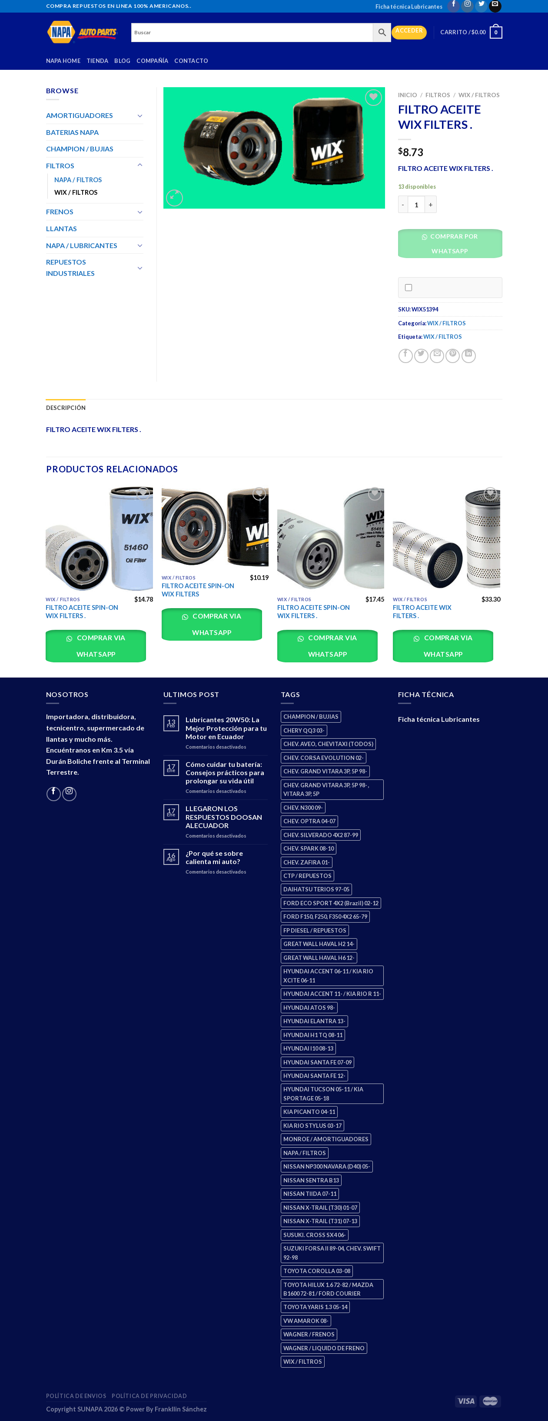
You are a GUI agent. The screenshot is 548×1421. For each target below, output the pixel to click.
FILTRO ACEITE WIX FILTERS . (422, 611)
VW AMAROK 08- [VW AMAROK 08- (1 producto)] (306, 1320)
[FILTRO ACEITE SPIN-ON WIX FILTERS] (215, 527)
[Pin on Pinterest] (452, 356)
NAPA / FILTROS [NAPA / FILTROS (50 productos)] (304, 1152)
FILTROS (437, 95)
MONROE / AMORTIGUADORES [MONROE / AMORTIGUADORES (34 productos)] (326, 1139)
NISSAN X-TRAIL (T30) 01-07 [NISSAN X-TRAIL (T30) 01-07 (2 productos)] (320, 1207)
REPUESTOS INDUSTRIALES (70, 267)
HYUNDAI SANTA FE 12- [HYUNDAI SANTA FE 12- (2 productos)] (314, 1075)
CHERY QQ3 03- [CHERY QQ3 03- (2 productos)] (304, 730)
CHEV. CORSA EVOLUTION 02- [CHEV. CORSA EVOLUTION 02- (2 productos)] (323, 757)
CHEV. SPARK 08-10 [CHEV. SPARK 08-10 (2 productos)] (308, 848)
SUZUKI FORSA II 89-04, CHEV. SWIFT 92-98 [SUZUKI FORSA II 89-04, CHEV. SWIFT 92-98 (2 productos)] (332, 1253)
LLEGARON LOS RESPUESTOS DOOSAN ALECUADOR (224, 816)
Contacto (191, 60)
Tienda (97, 60)
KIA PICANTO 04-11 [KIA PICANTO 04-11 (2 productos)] (309, 1111)
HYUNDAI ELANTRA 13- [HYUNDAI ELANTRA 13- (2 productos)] (314, 1021)
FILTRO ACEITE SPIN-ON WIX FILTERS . (82, 611)
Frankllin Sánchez (181, 1409)
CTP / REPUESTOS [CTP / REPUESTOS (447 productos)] (307, 875)
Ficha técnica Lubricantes (408, 6)
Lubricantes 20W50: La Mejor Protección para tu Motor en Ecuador (226, 727)
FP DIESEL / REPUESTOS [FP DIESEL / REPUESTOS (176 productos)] (314, 930)
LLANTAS (61, 228)
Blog (122, 60)
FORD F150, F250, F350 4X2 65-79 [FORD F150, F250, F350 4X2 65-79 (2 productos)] (325, 916)
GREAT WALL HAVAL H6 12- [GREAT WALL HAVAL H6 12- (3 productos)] (319, 957)
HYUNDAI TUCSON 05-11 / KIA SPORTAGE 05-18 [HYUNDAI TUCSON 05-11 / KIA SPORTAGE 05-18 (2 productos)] (323, 1093)
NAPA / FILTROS (78, 179)
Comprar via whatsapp (100, 646)
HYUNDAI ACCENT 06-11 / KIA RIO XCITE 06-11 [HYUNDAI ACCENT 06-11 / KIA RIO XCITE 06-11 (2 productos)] (328, 975)
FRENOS (59, 211)
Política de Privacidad (149, 1396)
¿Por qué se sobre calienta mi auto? (214, 857)
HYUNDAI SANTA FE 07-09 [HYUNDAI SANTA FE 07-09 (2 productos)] (317, 1062)
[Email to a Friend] (437, 356)
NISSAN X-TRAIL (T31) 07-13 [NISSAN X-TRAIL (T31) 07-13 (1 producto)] (320, 1221)
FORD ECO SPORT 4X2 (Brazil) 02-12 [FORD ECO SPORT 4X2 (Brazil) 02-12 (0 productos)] (331, 903)
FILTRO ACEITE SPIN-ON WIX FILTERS (198, 590)
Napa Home (63, 60)
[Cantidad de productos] (416, 204)
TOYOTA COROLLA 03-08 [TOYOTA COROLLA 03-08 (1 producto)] (316, 1270)
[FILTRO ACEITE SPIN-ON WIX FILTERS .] (99, 538)
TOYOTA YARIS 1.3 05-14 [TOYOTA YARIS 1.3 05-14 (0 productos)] (315, 1306)
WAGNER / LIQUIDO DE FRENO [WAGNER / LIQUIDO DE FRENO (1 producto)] (324, 1348)
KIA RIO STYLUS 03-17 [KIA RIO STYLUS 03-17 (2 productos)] (312, 1125)
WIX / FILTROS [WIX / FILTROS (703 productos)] (302, 1361)
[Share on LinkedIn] (469, 356)
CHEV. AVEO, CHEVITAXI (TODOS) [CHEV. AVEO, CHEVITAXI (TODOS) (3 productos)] (328, 743)
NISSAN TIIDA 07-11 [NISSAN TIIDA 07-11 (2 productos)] (309, 1193)
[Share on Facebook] (406, 356)
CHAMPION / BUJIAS (79, 148)
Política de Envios (76, 1396)
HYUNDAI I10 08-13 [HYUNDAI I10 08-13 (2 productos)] (308, 1048)
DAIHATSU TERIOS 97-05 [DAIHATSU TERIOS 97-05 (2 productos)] (316, 889)
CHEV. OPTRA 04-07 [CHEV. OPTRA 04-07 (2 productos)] (309, 821)
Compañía (152, 60)
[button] (453, 245)
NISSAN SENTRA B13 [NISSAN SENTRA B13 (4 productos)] (311, 1180)
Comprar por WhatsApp (453, 243)
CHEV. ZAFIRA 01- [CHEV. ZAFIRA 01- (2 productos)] (306, 862)
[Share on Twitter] (421, 356)
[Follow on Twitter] (481, 6)
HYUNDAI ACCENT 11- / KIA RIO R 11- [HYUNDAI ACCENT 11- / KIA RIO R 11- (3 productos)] (332, 993)
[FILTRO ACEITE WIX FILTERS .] (446, 538)
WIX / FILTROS (479, 95)
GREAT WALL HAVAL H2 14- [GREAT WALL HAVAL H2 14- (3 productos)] (319, 943)
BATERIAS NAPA (72, 132)
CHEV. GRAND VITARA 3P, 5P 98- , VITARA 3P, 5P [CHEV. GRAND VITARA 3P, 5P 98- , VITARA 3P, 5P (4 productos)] (326, 789)
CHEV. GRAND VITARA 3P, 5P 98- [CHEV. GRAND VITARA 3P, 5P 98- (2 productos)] (325, 771)
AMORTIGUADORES (79, 115)
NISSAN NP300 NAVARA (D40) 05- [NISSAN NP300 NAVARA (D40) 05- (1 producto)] (326, 1166)
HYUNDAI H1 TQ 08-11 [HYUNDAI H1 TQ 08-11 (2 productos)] (312, 1034)
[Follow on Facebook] (453, 6)
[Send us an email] (495, 6)
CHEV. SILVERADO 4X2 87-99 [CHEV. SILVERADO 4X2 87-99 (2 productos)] (320, 835)
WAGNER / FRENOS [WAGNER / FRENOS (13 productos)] (309, 1334)
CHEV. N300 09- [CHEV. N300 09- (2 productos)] (303, 807)
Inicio (407, 95)
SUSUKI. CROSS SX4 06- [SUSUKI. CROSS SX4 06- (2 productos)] (314, 1234)
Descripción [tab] (66, 407)
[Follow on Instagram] (467, 6)
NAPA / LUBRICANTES (81, 245)
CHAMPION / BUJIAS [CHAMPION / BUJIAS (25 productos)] (311, 716)
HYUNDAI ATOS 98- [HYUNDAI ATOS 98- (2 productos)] (309, 1007)
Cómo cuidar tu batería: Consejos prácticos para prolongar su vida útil (225, 772)
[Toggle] (139, 115)
